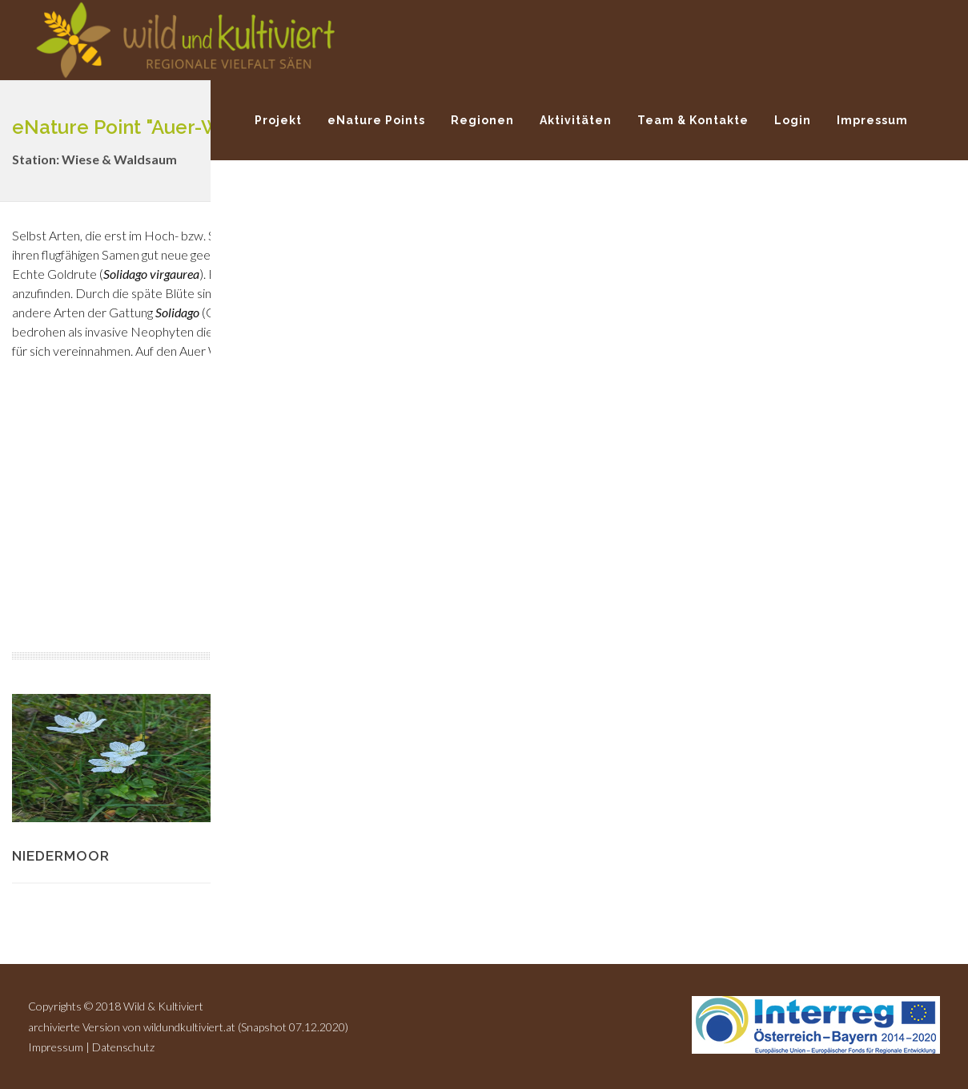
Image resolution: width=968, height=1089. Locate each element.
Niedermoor (61, 856)
